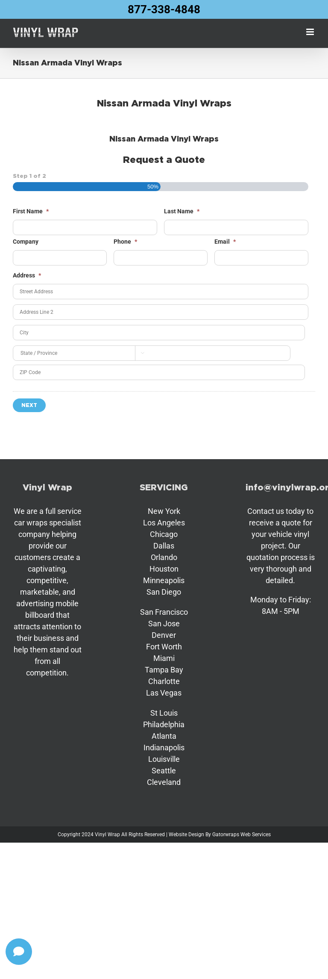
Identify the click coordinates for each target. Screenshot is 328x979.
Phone (125, 241)
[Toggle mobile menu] (310, 31)
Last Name (181, 211)
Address (27, 275)
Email (225, 241)
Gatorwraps (225, 834)
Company (25, 241)
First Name (31, 211)
